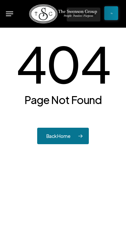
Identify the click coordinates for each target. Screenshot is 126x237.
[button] (9, 14)
